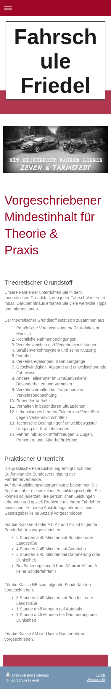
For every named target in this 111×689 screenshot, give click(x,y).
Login (100, 675)
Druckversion (20, 675)
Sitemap (42, 675)
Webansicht (96, 680)
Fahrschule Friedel (55, 61)
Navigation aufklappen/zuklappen (55, 7)
